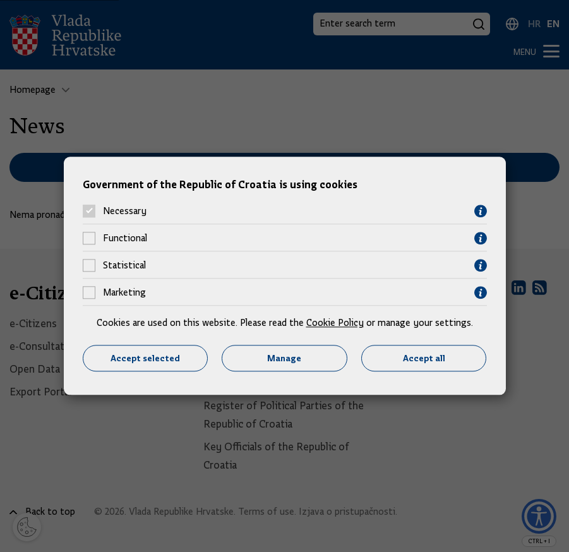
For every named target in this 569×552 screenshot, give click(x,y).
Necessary (125, 211)
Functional (125, 238)
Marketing (124, 293)
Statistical (124, 266)
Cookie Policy (335, 322)
